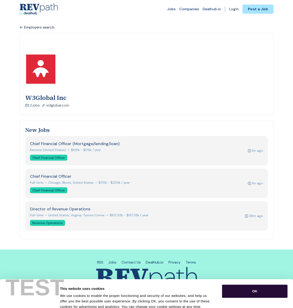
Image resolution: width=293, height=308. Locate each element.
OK (255, 265)
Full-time (36, 182)
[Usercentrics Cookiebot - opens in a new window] (30, 299)
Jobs (171, 9)
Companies (189, 9)
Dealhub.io (212, 9)
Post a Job (258, 9)
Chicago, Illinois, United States (71, 182)
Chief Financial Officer (48, 158)
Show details (240, 299)
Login (234, 9)
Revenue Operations (47, 223)
